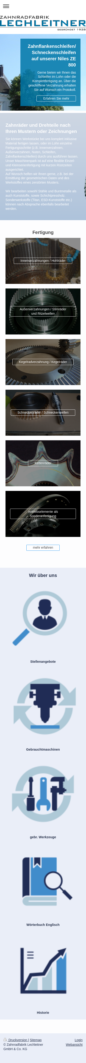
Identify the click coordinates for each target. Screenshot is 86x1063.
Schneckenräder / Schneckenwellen (43, 412)
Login (79, 1040)
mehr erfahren (43, 547)
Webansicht (74, 1044)
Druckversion (15, 1040)
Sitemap (36, 1040)
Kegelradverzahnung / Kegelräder (43, 362)
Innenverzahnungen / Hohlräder (43, 260)
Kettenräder (43, 463)
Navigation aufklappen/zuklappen (43, 6)
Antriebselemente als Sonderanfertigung (43, 514)
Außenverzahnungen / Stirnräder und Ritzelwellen (43, 311)
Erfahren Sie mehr (56, 98)
